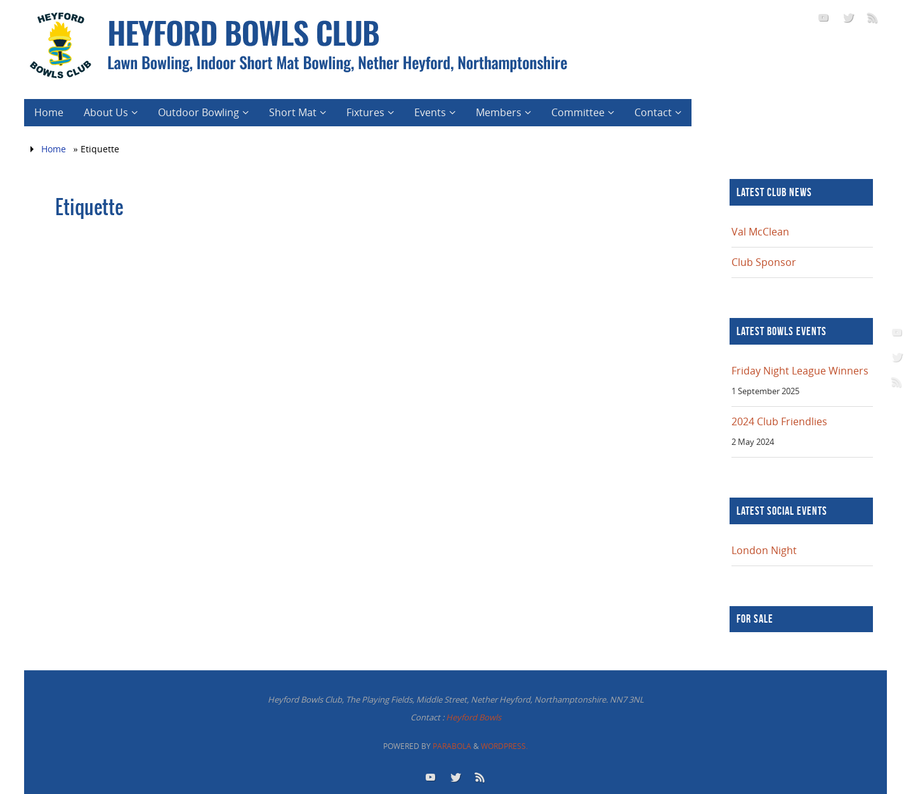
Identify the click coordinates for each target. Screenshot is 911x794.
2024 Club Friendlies (779, 421)
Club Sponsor (763, 262)
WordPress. (504, 746)
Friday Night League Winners (799, 371)
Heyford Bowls (473, 717)
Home (53, 149)
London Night (764, 550)
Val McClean (760, 232)
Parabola (452, 746)
